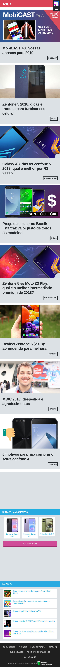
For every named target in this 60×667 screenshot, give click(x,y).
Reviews (53, 354)
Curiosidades (16, 652)
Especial (52, 647)
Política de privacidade (38, 652)
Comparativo (50, 178)
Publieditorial (37, 647)
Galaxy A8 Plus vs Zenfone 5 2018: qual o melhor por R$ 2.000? (26, 168)
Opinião (53, 409)
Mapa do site (30, 657)
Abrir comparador (30, 543)
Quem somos (9, 647)
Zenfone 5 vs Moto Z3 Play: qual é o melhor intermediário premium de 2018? (27, 288)
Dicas (54, 119)
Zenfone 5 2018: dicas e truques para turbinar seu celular (24, 108)
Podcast (52, 58)
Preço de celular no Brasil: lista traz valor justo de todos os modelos (26, 228)
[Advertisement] (30, 490)
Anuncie (23, 647)
